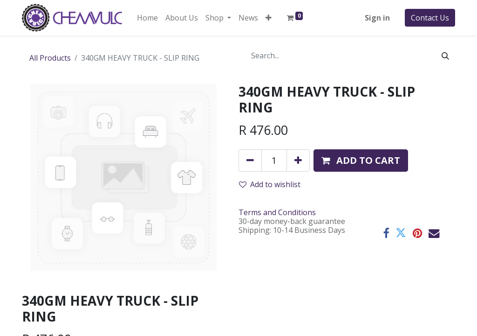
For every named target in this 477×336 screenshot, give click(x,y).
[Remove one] (250, 160)
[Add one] (298, 160)
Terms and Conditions (277, 212)
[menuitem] (147, 17)
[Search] (445, 55)
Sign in (377, 18)
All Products (50, 58)
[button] (268, 17)
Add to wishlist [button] (269, 184)
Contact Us (430, 18)
